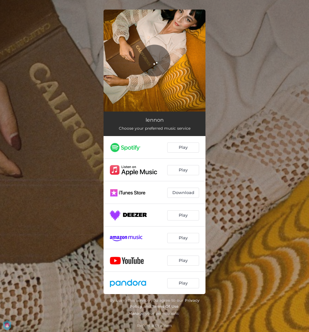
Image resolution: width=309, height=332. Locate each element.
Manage (136, 313)
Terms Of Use (165, 306)
